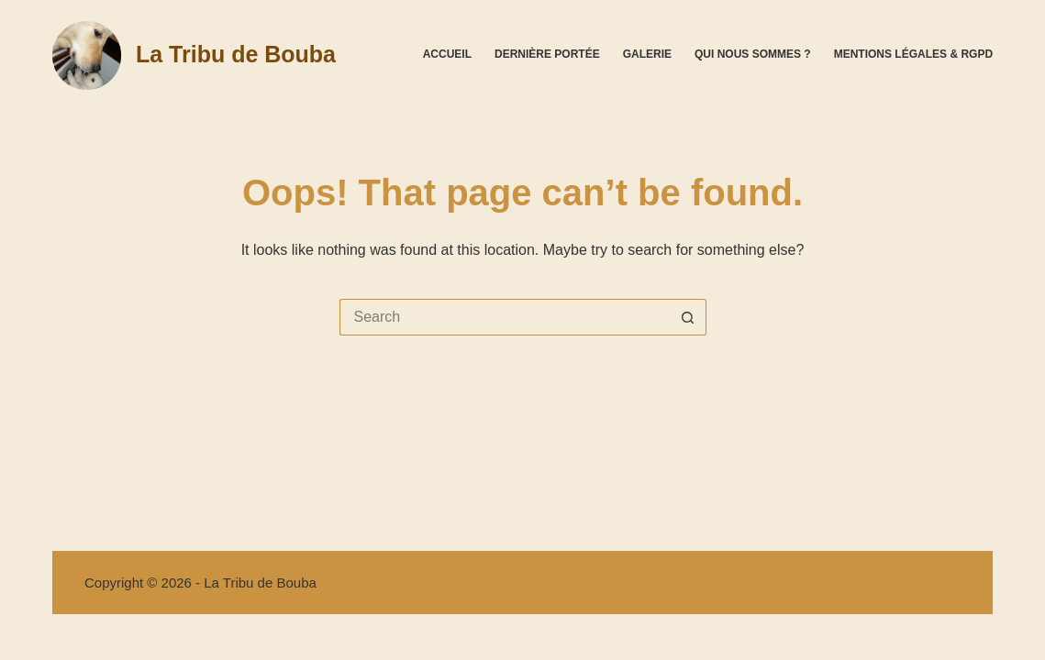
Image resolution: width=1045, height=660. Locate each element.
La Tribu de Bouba (236, 54)
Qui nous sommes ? (753, 54)
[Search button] (688, 317)
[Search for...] (504, 317)
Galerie (647, 54)
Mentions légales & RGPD (913, 54)
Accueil (447, 54)
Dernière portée (547, 54)
